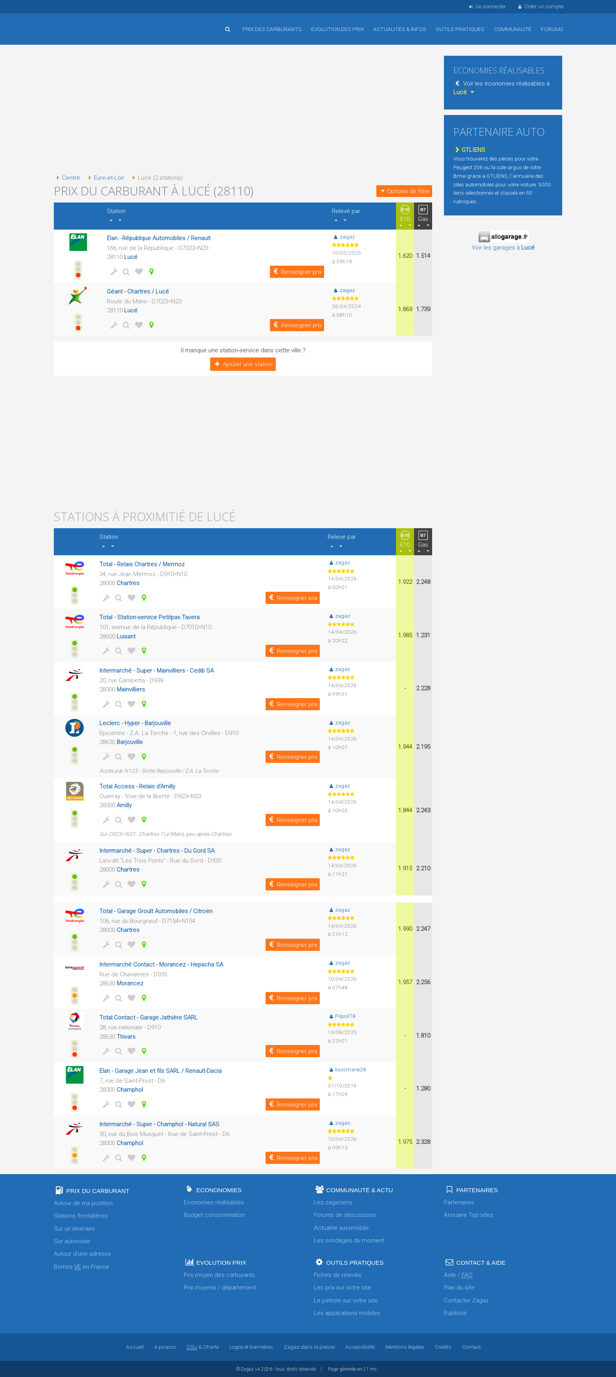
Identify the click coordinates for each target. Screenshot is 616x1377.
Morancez (130, 982)
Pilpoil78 (342, 1015)
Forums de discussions (345, 1214)
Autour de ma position (83, 1202)
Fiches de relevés (337, 1274)
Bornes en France (81, 1266)
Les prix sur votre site (342, 1287)
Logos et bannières (251, 1346)
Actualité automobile (341, 1227)
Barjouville (130, 741)
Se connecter (487, 6)
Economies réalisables (214, 1201)
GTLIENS (469, 149)
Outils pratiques (460, 29)
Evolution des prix (337, 29)
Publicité (455, 1312)
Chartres (128, 582)
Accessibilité (359, 1346)
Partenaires (459, 1201)
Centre (67, 177)
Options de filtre (404, 190)
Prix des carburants (272, 29)
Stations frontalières (81, 1215)
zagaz (343, 236)
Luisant (126, 636)
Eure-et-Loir (105, 177)
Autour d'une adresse (82, 1253)
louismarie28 (347, 1068)
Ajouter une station (243, 364)
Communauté (513, 29)
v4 (257, 1368)
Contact (471, 1346)
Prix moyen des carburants (219, 1274)
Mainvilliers (131, 689)
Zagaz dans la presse (308, 1346)
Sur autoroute (72, 1240)
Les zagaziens (333, 1201)
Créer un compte (540, 6)
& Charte (202, 1346)
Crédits (442, 1346)
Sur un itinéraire (74, 1227)
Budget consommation (214, 1214)
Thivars (126, 1036)
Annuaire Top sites (468, 1214)
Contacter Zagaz (466, 1299)
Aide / (458, 1274)
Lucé (130, 257)
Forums (552, 29)
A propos (165, 1346)
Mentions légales (404, 1346)
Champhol (130, 1088)
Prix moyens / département (220, 1287)
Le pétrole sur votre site (346, 1299)
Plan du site (459, 1287)
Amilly (124, 804)
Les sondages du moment (349, 1239)
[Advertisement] (243, 110)
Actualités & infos (399, 29)
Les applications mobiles (347, 1312)
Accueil (79, 23)
